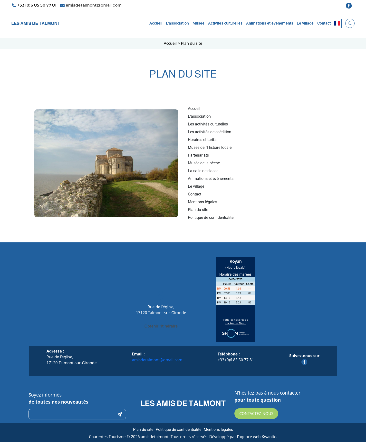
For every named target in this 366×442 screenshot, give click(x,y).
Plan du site (143, 429)
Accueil (155, 23)
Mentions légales (218, 429)
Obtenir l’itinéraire (161, 326)
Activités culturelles (225, 23)
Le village (305, 23)
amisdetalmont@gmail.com (94, 5)
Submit (120, 414)
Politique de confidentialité (178, 429)
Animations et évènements (269, 23)
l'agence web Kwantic (256, 436)
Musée (198, 23)
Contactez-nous (256, 413)
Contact (324, 23)
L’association (177, 23)
